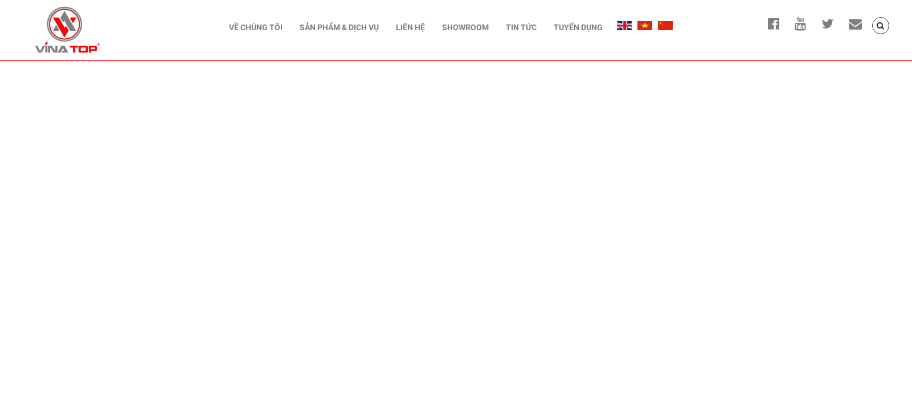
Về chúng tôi (256, 27)
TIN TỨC (521, 27)
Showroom (465, 27)
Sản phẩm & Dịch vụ (339, 27)
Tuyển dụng (578, 27)
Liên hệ (410, 27)
